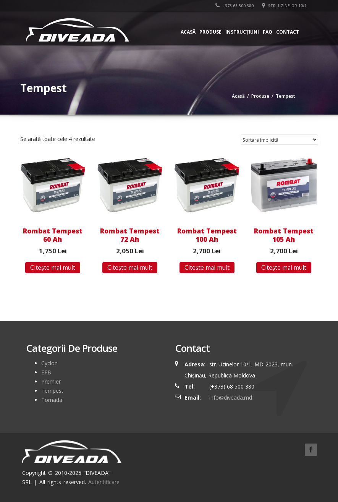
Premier (51, 381)
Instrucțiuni (242, 32)
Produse (210, 32)
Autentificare (104, 482)
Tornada (51, 399)
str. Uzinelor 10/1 (284, 5)
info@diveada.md (230, 397)
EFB (46, 372)
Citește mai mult (52, 267)
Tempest (52, 390)
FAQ (267, 32)
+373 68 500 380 (234, 5)
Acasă (188, 32)
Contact (287, 32)
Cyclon (49, 363)
